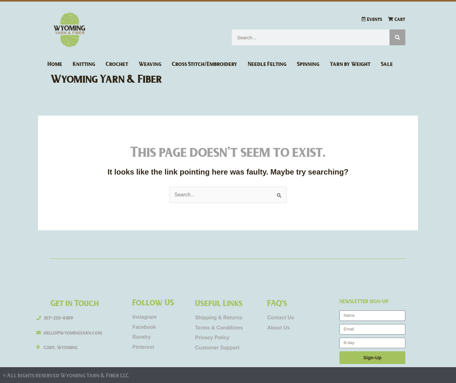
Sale (387, 64)
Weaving (150, 64)
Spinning (308, 64)
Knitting (84, 64)
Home (55, 64)
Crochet (117, 64)
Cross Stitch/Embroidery (205, 64)
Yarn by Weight (350, 64)
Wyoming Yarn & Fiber (106, 78)
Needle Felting (267, 64)
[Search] (397, 37)
